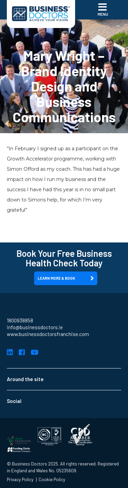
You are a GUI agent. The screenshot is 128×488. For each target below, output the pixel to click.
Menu (103, 9)
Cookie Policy (52, 479)
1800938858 (20, 320)
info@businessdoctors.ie (35, 327)
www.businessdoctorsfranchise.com (48, 334)
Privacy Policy (20, 479)
